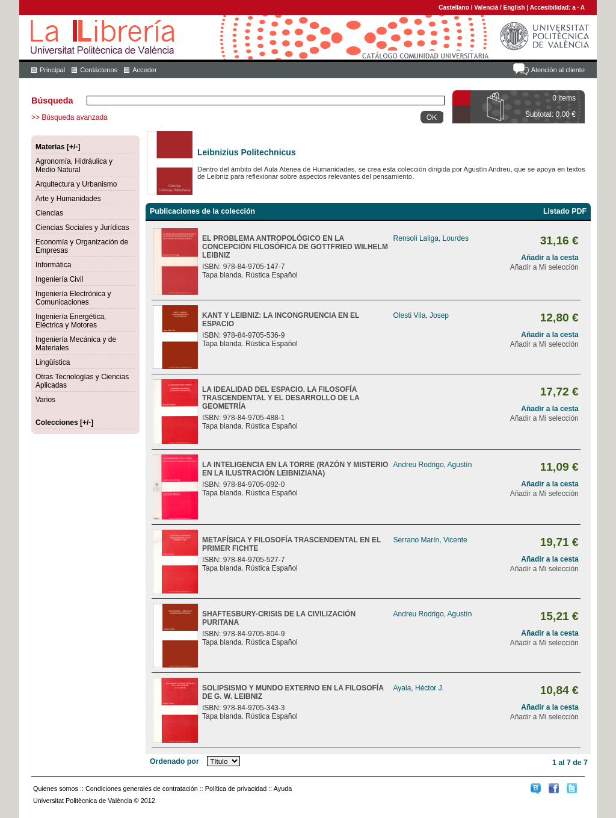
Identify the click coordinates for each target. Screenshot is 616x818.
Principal (52, 69)
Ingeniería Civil (59, 279)
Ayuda (283, 788)
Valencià (486, 7)
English (514, 7)
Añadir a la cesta (549, 257)
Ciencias (49, 213)
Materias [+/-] (57, 147)
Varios (45, 399)
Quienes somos (55, 788)
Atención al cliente (558, 69)
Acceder (144, 69)
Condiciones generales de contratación (141, 788)
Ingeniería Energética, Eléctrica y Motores (70, 320)
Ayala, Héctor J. (418, 688)
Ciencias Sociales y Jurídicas (82, 227)
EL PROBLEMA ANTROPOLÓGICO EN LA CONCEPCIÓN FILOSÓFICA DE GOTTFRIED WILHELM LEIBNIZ (295, 246)
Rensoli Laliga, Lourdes (431, 238)
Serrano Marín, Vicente (430, 540)
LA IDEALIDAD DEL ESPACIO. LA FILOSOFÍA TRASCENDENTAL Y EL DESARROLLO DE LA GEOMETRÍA (280, 398)
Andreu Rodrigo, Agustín (432, 464)
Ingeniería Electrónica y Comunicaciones (73, 298)
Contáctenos (98, 69)
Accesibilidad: (551, 7)
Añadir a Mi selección (544, 267)
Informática (53, 265)
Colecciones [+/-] (64, 422)
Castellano (454, 7)
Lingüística (52, 362)
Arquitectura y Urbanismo (76, 184)
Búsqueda (52, 100)
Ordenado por (174, 761)
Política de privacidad (236, 788)
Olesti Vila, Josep (421, 315)
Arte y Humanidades (68, 198)
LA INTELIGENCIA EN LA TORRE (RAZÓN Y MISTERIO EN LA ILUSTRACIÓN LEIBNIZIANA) (295, 468)
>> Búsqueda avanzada (69, 117)
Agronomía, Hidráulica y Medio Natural (73, 165)
